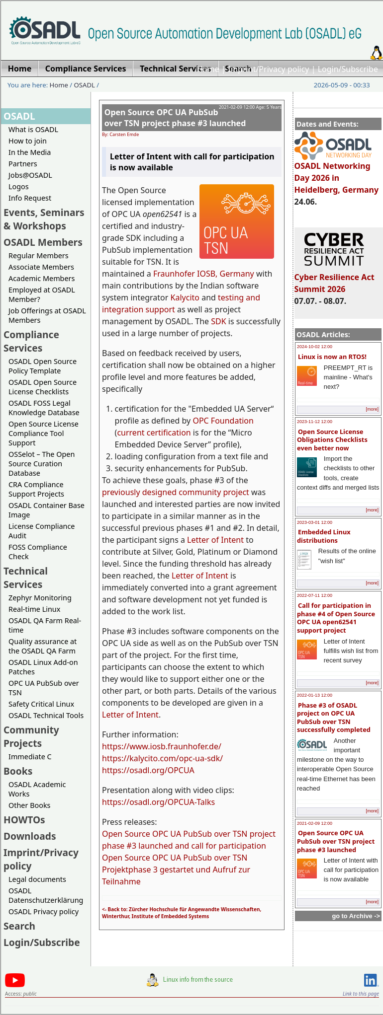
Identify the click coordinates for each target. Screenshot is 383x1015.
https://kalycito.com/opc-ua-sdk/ (162, 758)
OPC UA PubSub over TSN (43, 687)
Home (207, 69)
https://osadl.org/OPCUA (148, 770)
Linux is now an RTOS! (332, 356)
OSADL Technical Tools (46, 715)
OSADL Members (43, 242)
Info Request (29, 198)
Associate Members (41, 267)
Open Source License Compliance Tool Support (43, 433)
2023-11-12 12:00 (314, 421)
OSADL (84, 84)
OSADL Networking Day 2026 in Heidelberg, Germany (336, 173)
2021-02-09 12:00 (314, 823)
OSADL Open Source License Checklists (42, 386)
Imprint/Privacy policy (268, 69)
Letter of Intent (215, 539)
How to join (27, 140)
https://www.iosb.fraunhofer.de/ (161, 746)
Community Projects (31, 736)
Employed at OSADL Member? (41, 294)
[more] (372, 409)
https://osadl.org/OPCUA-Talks (158, 802)
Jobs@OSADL (30, 175)
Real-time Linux (34, 609)
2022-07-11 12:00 (314, 595)
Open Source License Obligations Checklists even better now (332, 439)
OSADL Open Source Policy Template (42, 366)
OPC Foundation (223, 420)
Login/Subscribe (348, 69)
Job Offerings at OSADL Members (47, 315)
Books (17, 771)
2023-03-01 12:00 (314, 522)
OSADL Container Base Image (46, 510)
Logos (18, 186)
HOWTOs (24, 819)
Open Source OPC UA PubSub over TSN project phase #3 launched (336, 841)
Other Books (29, 805)
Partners (22, 163)
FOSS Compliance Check (37, 551)
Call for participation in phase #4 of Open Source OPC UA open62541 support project (336, 618)
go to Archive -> (356, 916)
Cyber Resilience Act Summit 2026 (334, 278)
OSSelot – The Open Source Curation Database (41, 463)
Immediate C (30, 756)
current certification (154, 432)
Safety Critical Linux (41, 704)
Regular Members (38, 255)
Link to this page (361, 993)
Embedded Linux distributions (324, 536)
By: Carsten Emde (120, 134)
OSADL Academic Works (37, 789)
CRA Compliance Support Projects (36, 489)
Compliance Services (31, 341)
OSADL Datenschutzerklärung (45, 895)
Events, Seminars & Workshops (44, 219)
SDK (218, 321)
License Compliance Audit (41, 530)
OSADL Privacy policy (43, 911)
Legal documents (37, 879)
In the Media (29, 152)
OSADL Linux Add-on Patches (43, 666)
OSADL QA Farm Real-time (44, 625)
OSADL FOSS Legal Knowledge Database (44, 407)
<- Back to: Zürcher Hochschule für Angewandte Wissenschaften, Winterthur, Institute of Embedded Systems (181, 913)
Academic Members (41, 278)
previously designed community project (175, 492)
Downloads (29, 836)
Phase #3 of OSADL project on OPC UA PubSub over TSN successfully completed (334, 717)
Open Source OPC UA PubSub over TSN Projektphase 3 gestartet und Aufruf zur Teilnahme (176, 869)
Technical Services (25, 577)
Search (19, 926)
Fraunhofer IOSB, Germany (203, 273)
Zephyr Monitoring (40, 597)
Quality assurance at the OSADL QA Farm (42, 646)
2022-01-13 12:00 (314, 695)
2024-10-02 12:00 (314, 346)
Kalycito (185, 297)
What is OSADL (33, 129)
